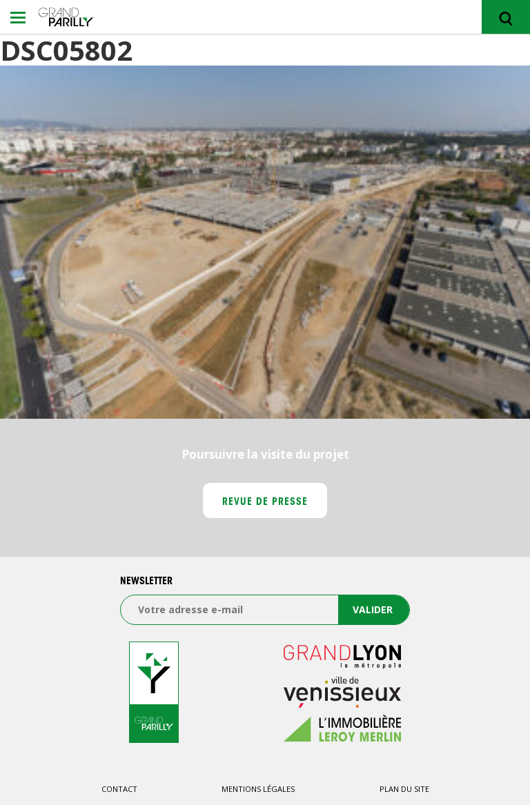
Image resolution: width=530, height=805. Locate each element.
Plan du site (404, 789)
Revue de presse (265, 503)
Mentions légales (258, 789)
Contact (119, 789)
